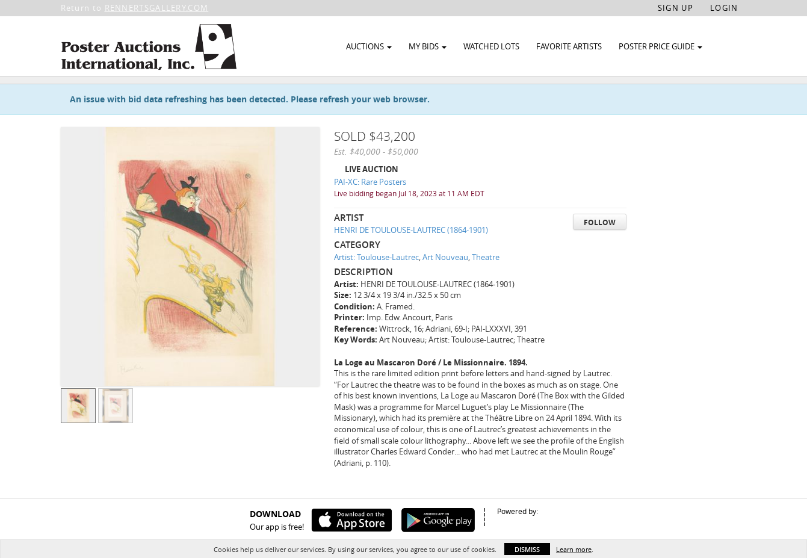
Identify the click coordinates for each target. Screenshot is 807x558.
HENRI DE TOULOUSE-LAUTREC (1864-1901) (411, 259)
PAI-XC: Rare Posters (370, 211)
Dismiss (527, 549)
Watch (682, 95)
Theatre (485, 286)
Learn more (574, 549)
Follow (600, 252)
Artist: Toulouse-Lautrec (376, 286)
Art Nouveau (445, 286)
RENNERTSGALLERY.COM (157, 7)
